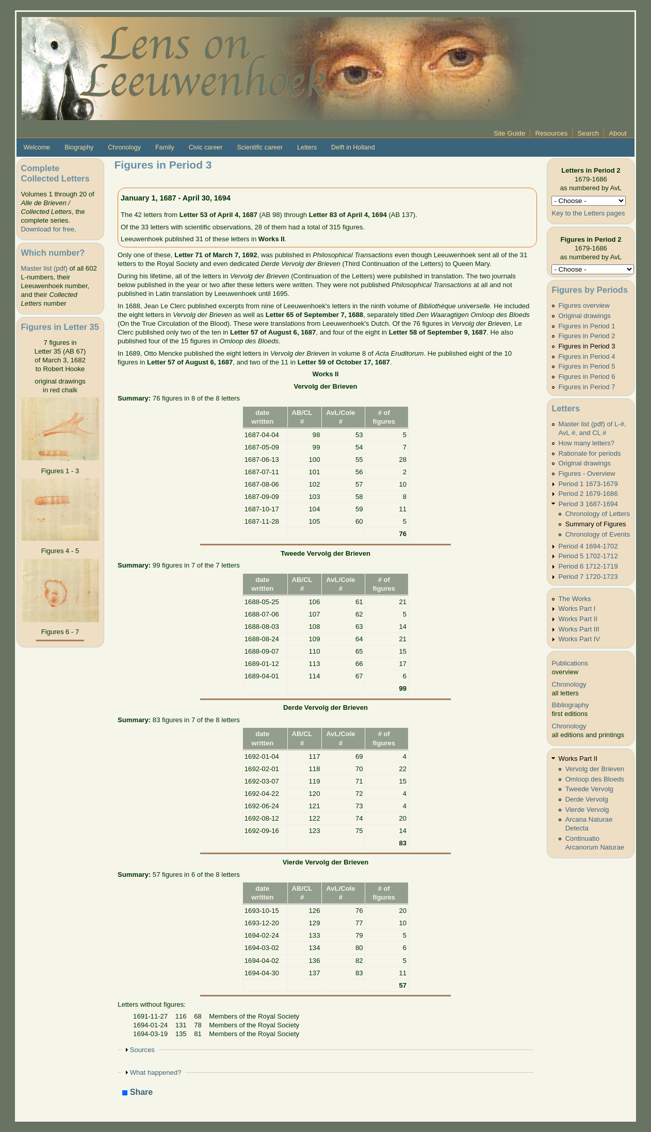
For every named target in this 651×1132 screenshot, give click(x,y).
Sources (142, 1050)
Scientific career (260, 147)
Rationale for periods (590, 453)
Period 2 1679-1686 (588, 493)
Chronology (124, 147)
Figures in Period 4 (587, 356)
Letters (307, 147)
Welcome (37, 147)
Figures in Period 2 (587, 336)
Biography (78, 147)
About (617, 133)
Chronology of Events (597, 534)
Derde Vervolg (586, 799)
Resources (551, 133)
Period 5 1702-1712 (588, 556)
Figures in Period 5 (587, 366)
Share (137, 1092)
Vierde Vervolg (587, 809)
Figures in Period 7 (587, 387)
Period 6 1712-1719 (588, 566)
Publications (569, 663)
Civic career (206, 147)
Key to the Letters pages (588, 213)
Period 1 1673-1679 (588, 484)
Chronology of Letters (597, 514)
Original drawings (585, 316)
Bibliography (570, 705)
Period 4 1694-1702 (588, 546)
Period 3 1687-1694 (588, 504)
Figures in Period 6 (587, 376)
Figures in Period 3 (587, 346)
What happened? (156, 1072)
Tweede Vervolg (589, 789)
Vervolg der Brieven (594, 769)
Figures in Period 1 (587, 326)
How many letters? (587, 443)
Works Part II (578, 619)
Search (588, 133)
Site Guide (509, 133)
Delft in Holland (353, 147)
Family (164, 147)
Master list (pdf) (44, 268)
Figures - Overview (587, 473)
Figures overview (584, 305)
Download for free (47, 229)
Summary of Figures (595, 524)
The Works (575, 599)
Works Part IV (579, 639)
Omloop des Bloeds (594, 779)
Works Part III (579, 629)
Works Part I (577, 608)
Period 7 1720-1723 (588, 576)
